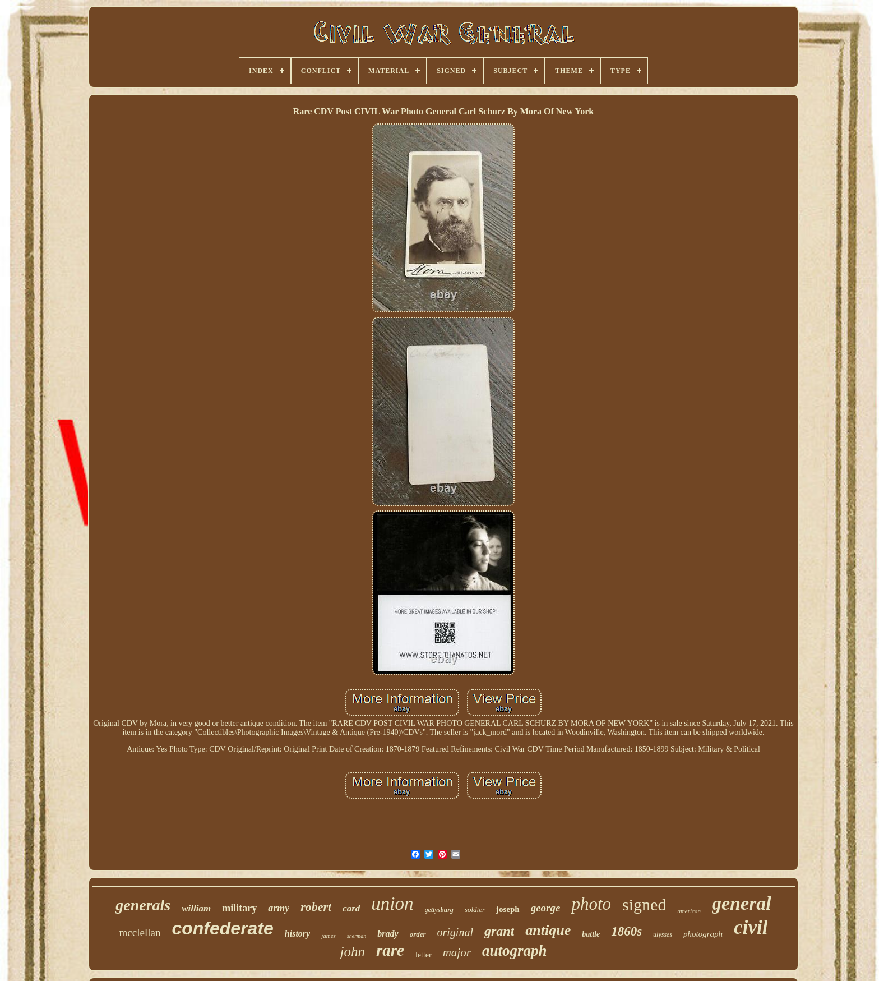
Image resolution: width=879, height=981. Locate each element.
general (741, 903)
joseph (508, 909)
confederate (222, 928)
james (328, 935)
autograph (514, 950)
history (297, 933)
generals (142, 905)
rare (390, 950)
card (351, 908)
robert (315, 907)
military (239, 908)
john (352, 951)
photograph (703, 933)
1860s (626, 931)
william (196, 908)
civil (750, 927)
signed (644, 904)
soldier (475, 909)
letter (423, 955)
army (278, 908)
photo (591, 904)
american (689, 911)
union (392, 904)
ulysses (662, 934)
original (455, 932)
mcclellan (140, 932)
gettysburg (439, 910)
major (457, 952)
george (546, 908)
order (418, 934)
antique (548, 930)
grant (499, 931)
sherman (356, 936)
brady (387, 933)
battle (591, 934)
